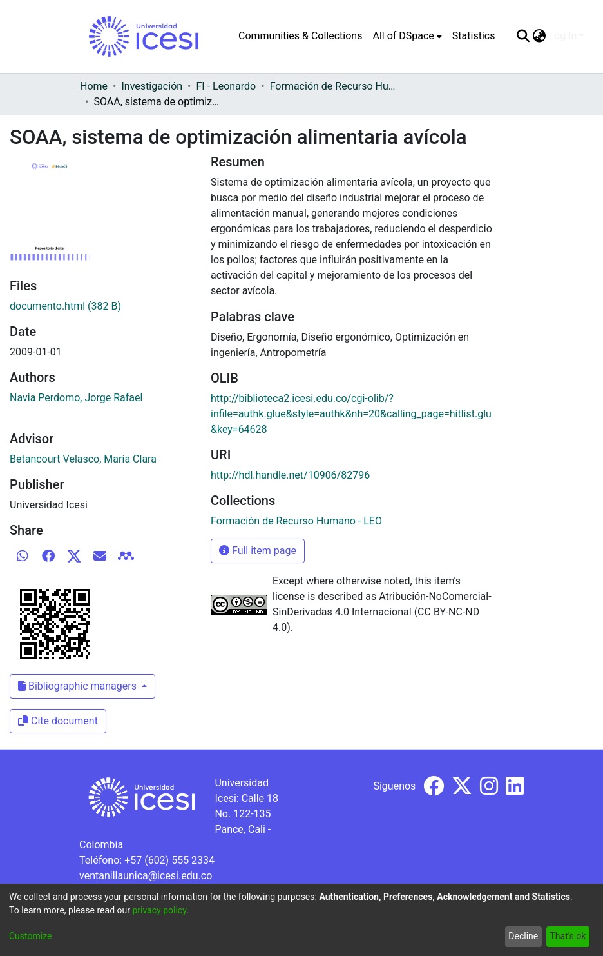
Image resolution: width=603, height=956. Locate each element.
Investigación (151, 86)
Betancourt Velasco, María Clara (83, 459)
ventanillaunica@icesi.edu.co (145, 876)
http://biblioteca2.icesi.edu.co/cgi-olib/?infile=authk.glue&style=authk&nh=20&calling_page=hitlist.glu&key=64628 (351, 413)
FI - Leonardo (226, 86)
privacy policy (159, 910)
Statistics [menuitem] (473, 36)
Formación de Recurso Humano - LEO (334, 86)
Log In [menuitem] (562, 36)
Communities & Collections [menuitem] (300, 36)
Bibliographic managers (78, 686)
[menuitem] (406, 36)
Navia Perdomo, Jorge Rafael (76, 398)
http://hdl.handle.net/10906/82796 (290, 475)
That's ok (568, 936)
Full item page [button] (257, 550)
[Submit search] (523, 36)
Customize (30, 936)
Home (94, 86)
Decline (523, 936)
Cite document (58, 721)
